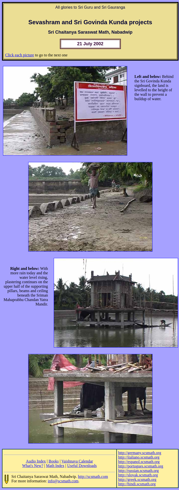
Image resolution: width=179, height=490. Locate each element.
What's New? (32, 466)
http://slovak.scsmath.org (138, 475)
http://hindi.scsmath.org (137, 484)
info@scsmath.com (63, 481)
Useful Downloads (82, 466)
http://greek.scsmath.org (137, 479)
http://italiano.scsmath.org (138, 457)
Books (54, 461)
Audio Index (36, 461)
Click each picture (19, 55)
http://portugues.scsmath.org (140, 466)
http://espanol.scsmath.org (139, 462)
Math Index (55, 466)
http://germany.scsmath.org (139, 453)
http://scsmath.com (93, 476)
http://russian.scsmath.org (138, 470)
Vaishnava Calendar (77, 461)
